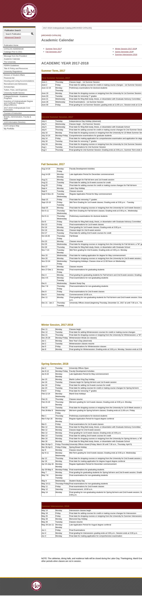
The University (10, 62)
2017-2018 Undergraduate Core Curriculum (17, 109)
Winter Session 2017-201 (125, 49)
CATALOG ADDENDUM (13, 49)
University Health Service (14, 93)
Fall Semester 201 (53, 52)
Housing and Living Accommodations (19, 81)
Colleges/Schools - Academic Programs (16, 97)
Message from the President (15, 56)
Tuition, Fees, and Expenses (15, 90)
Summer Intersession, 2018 (55, 506)
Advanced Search (13, 37)
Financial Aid (9, 78)
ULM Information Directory (14, 122)
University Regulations (13, 71)
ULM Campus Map (11, 126)
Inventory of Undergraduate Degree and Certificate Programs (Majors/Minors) (18, 103)
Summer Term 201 (53, 49)
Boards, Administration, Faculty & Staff (17, 118)
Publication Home (11, 45)
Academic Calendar (12, 59)
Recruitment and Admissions (15, 84)
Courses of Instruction (13, 113)
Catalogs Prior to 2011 (13, 52)
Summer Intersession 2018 (126, 54)
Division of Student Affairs (14, 75)
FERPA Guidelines (11, 65)
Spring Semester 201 (123, 52)
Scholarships (9, 87)
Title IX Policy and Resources (16, 68)
